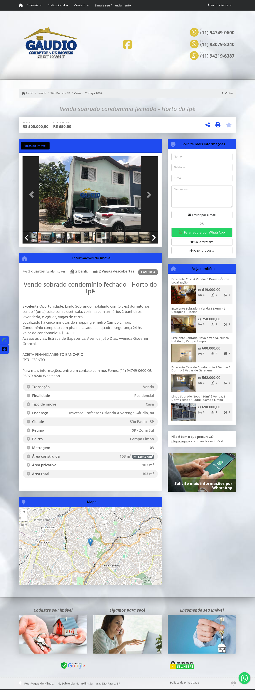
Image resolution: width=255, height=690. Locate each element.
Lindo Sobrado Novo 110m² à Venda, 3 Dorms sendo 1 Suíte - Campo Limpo (198, 398)
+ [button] (24, 512)
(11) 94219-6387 (217, 56)
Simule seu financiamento (113, 5)
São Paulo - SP (60, 93)
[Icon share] (127, 44)
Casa (77, 93)
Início (27, 93)
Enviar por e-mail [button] (202, 215)
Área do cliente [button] (218, 5)
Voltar (227, 93)
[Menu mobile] (21, 5)
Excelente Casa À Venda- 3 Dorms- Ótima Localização (200, 280)
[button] (33, 194)
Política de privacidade (184, 682)
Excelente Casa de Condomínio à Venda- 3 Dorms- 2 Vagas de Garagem (201, 368)
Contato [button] (79, 5)
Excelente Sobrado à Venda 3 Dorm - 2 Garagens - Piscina (198, 310)
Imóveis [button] (32, 5)
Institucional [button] (56, 5)
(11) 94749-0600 (217, 32)
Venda (42, 93)
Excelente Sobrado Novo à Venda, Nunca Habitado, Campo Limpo (200, 339)
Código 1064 (93, 93)
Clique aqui (179, 441)
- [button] (24, 518)
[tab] (35, 145)
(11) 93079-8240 (217, 44)
